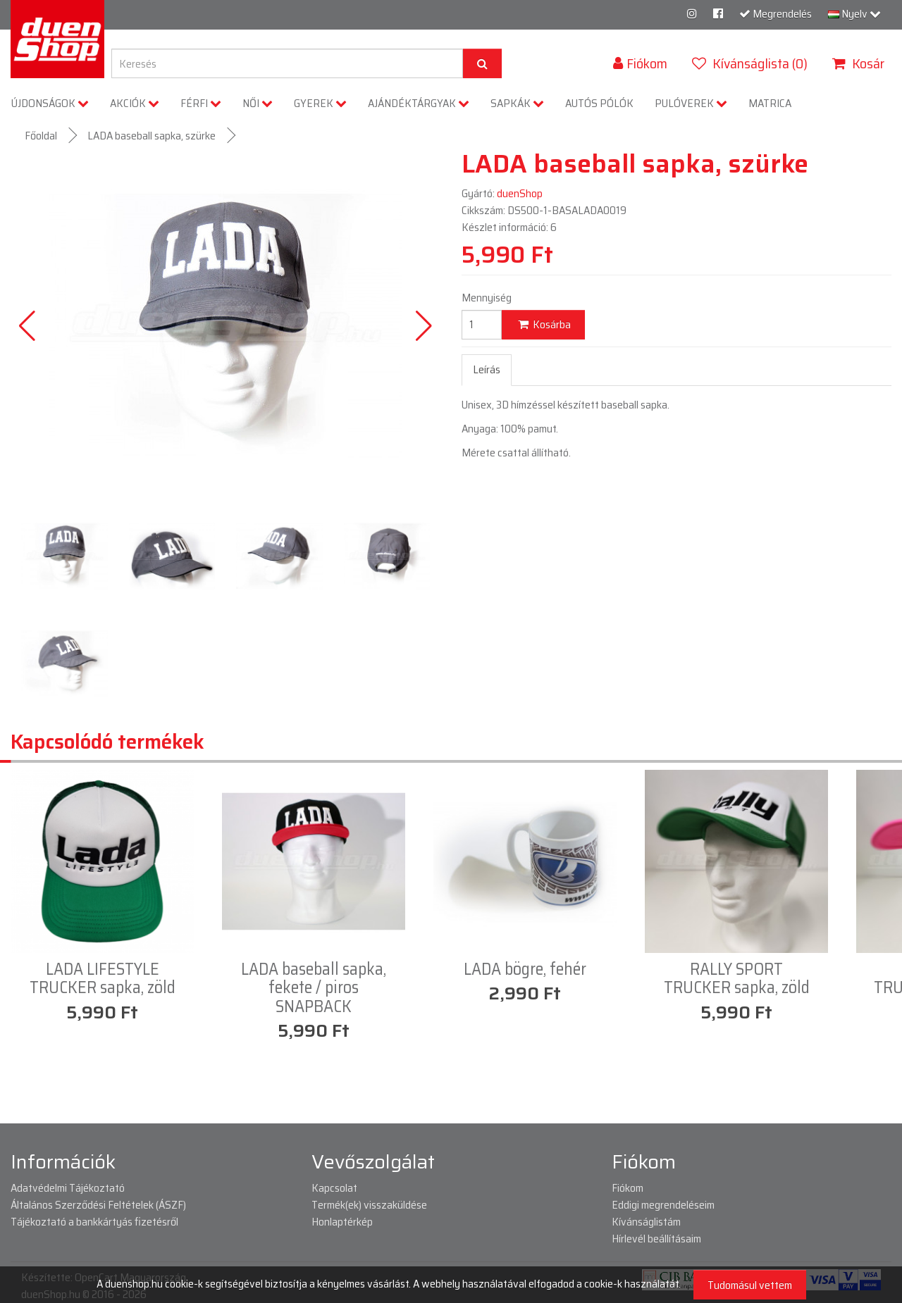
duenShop (520, 193)
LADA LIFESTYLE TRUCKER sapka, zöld (102, 978)
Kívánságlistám (646, 1221)
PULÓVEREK (691, 103)
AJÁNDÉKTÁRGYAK (418, 103)
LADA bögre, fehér (525, 969)
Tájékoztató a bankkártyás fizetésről (94, 1221)
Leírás (486, 369)
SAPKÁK (517, 103)
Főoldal (41, 135)
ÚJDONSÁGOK (50, 103)
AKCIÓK (134, 103)
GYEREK (320, 103)
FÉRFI (200, 103)
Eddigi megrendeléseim (663, 1205)
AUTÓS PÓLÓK (599, 103)
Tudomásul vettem (750, 1285)
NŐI (257, 103)
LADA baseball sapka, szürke (151, 135)
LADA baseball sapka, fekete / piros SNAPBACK (313, 988)
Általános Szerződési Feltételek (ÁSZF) (98, 1205)
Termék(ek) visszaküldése (369, 1205)
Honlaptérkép (342, 1221)
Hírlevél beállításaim (656, 1238)
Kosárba (543, 324)
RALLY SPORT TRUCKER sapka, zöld (737, 978)
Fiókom (627, 1188)
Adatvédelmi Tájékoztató (68, 1188)
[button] (423, 326)
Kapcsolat (334, 1188)
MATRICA (769, 103)
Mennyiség (487, 297)
